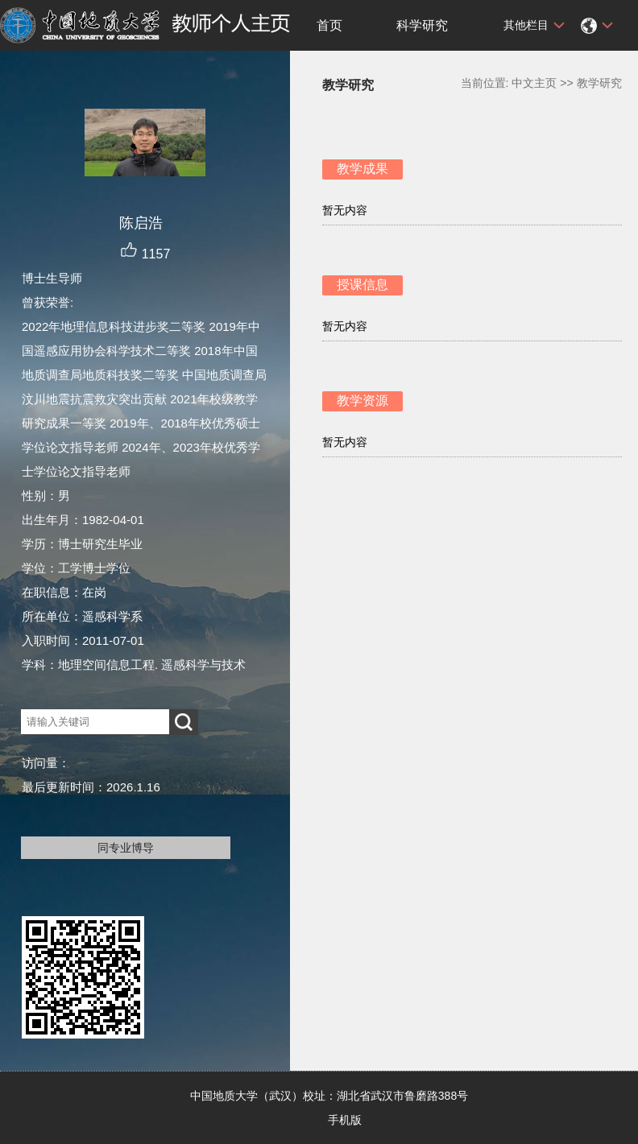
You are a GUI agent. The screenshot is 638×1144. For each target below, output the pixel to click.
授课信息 (362, 284)
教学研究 (599, 82)
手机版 (345, 1119)
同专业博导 (125, 847)
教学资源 (362, 400)
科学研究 (422, 25)
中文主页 (534, 82)
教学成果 (362, 169)
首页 (329, 25)
